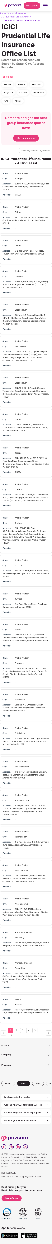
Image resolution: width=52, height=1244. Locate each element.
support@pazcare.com (30, 1176)
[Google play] (9, 1235)
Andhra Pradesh (22, 173)
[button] (45, 6)
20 (10, 1035)
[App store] (29, 1235)
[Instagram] (11, 1146)
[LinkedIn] (18, 1146)
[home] (12, 5)
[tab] (8, 1083)
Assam (18, 999)
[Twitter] (25, 1146)
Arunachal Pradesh (23, 932)
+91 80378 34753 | (10, 1176)
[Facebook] (3, 1146)
